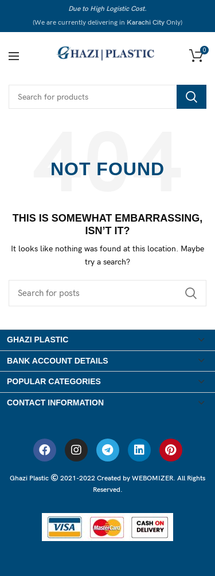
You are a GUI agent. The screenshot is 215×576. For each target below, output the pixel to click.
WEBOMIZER (152, 478)
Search (191, 97)
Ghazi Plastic (30, 478)
